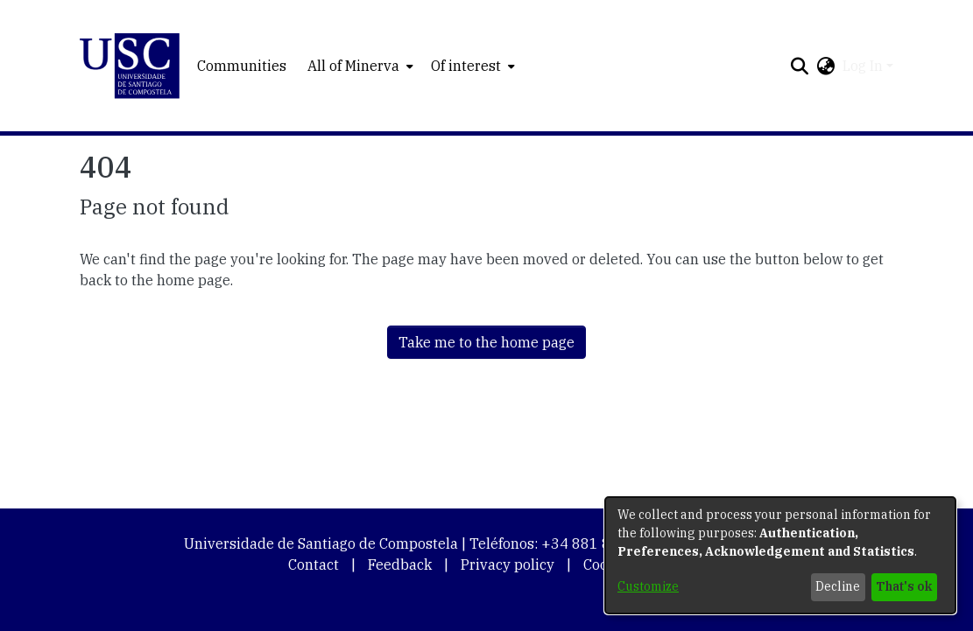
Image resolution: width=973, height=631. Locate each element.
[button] (130, 66)
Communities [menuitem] (241, 65)
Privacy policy (507, 564)
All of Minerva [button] (353, 65)
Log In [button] (864, 65)
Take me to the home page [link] (486, 342)
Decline (837, 586)
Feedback (400, 564)
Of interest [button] (466, 65)
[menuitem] (358, 65)
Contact (313, 564)
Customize (648, 586)
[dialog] (780, 555)
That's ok (904, 586)
